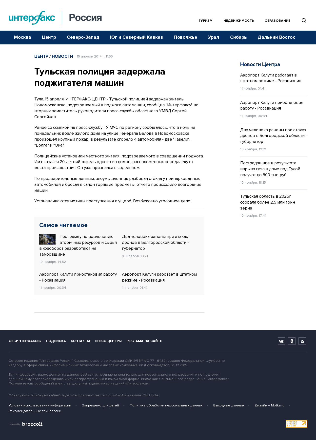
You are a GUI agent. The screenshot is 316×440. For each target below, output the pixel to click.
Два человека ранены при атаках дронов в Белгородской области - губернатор (155, 242)
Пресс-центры (108, 341)
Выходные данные (228, 405)
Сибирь (238, 37)
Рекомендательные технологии (35, 411)
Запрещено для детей (100, 405)
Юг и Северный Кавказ (136, 37)
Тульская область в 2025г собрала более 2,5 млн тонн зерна (267, 202)
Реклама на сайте (144, 341)
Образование (277, 21)
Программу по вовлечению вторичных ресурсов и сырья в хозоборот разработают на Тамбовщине (78, 245)
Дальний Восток (276, 37)
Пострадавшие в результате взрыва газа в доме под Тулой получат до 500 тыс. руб (270, 168)
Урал (213, 37)
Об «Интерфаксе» (25, 341)
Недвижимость (238, 21)
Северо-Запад (83, 37)
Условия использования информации (40, 405)
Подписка (56, 341)
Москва (22, 37)
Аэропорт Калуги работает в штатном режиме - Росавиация (159, 277)
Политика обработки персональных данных (166, 405)
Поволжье (185, 37)
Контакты (80, 341)
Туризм (205, 21)
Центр (49, 37)
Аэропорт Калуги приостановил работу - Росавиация (78, 277)
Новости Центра (260, 64)
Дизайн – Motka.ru (269, 405)
